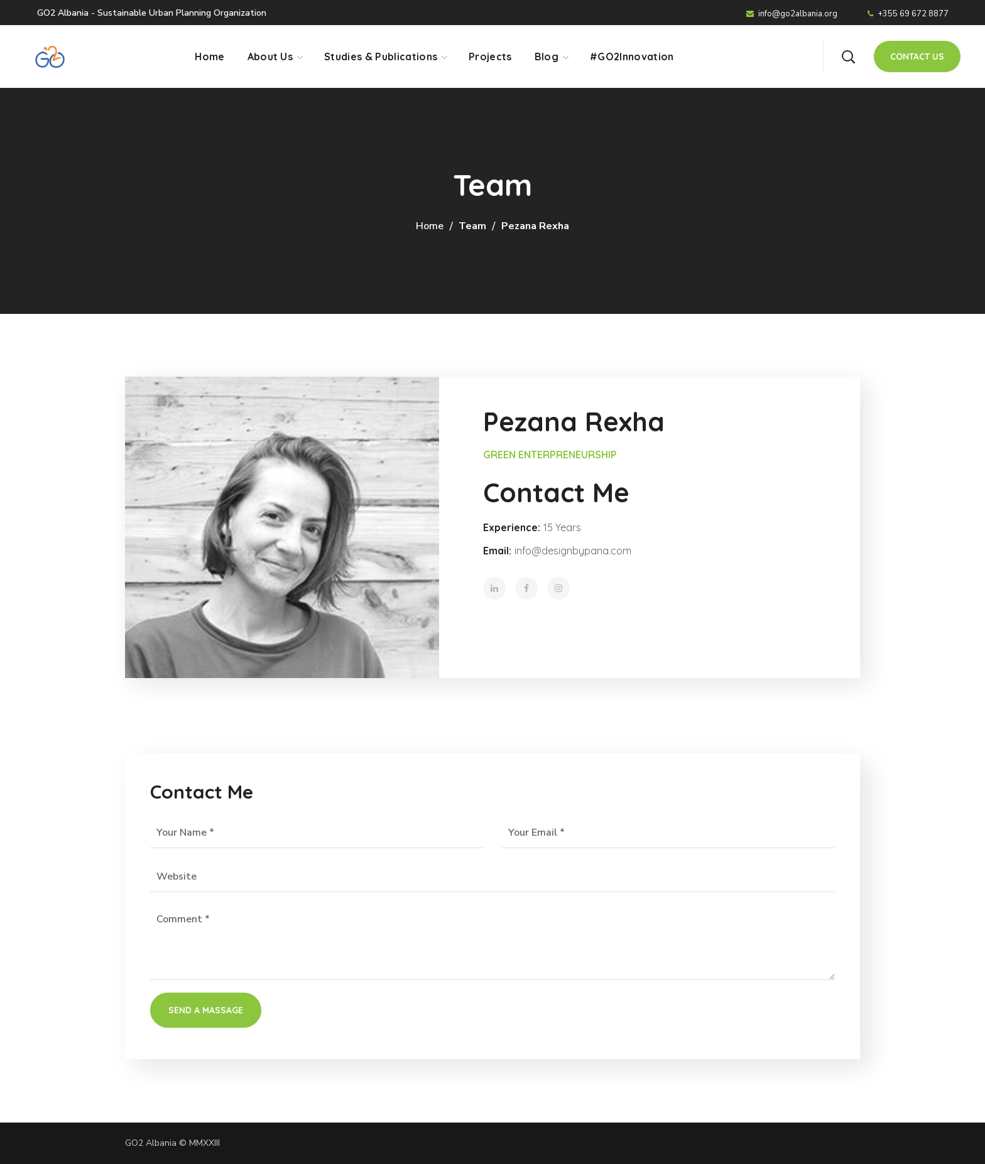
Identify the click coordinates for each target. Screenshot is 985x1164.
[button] (848, 56)
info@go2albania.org (791, 13)
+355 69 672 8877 (908, 13)
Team (472, 226)
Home (430, 226)
